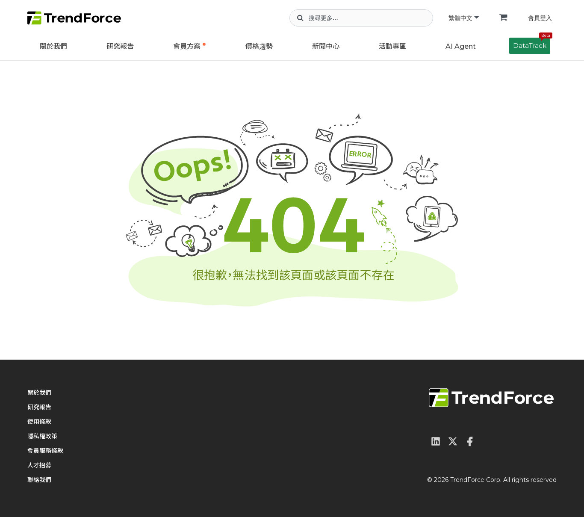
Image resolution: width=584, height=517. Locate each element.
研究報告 (120, 46)
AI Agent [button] (460, 46)
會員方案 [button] (187, 46)
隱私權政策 (42, 436)
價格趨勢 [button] (259, 46)
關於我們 (53, 46)
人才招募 (39, 465)
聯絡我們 (39, 480)
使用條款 (39, 421)
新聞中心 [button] (325, 46)
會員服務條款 (45, 451)
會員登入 (540, 18)
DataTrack (531, 44)
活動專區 (392, 46)
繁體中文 (463, 18)
